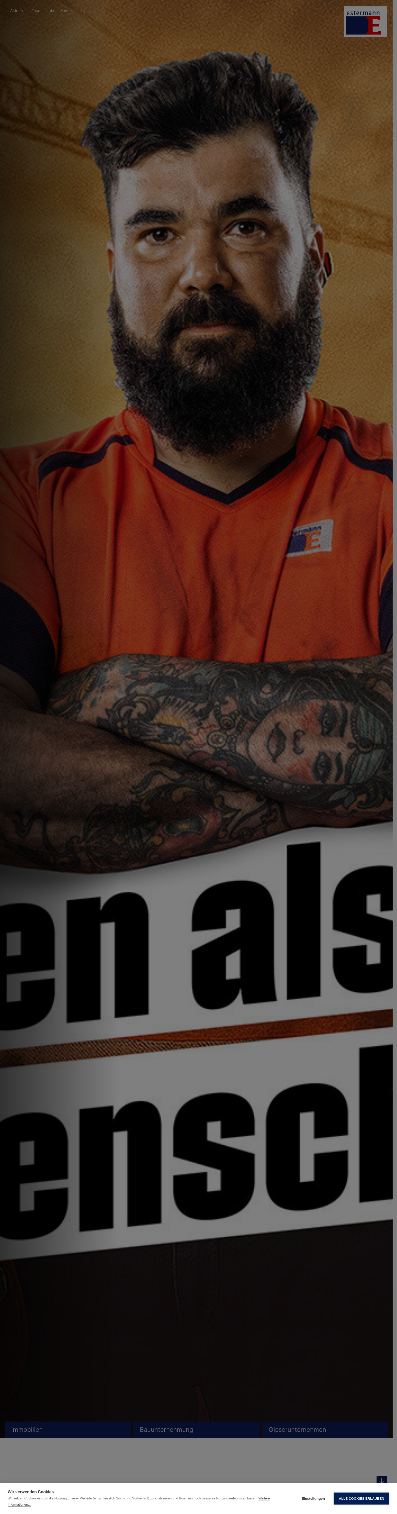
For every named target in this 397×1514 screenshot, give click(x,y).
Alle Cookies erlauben (361, 1498)
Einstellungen (313, 1498)
